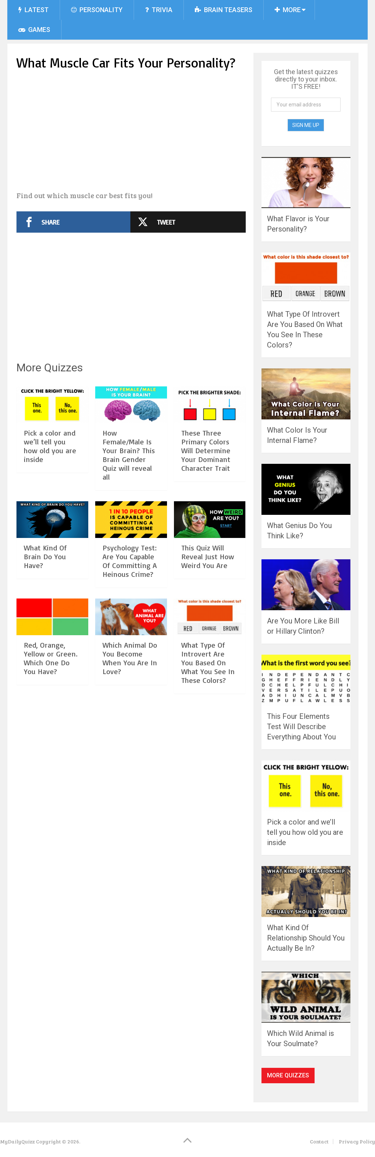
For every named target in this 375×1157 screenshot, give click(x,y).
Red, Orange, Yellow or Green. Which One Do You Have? (50, 658)
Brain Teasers (223, 10)
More (288, 10)
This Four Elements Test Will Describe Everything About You (301, 726)
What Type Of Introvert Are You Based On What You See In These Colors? (208, 662)
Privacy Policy (357, 1141)
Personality (97, 10)
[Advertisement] (131, 131)
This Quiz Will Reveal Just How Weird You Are (207, 556)
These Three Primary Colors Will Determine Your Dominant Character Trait (205, 450)
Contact (319, 1141)
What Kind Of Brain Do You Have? (45, 556)
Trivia (158, 10)
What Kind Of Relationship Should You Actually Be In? (306, 938)
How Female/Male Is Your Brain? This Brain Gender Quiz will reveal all (129, 454)
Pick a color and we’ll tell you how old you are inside (50, 446)
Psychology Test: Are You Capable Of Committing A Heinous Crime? (130, 561)
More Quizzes (288, 1075)
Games (34, 29)
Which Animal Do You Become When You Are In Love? (130, 658)
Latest (33, 10)
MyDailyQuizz (17, 1141)
